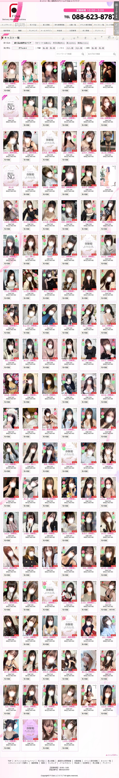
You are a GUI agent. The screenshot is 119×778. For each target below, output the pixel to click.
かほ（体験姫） (69, 83)
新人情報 (46, 25)
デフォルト (23, 48)
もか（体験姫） (89, 83)
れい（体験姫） (89, 326)
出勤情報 (72, 25)
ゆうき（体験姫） (30, 360)
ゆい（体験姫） (108, 222)
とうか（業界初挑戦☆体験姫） (34, 568)
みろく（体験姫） (69, 118)
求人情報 (85, 31)
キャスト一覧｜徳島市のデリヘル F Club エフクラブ (59, 12)
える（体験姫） (69, 603)
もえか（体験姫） (11, 533)
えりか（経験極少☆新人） (91, 603)
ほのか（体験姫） (50, 637)
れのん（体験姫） (69, 360)
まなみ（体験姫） (11, 395)
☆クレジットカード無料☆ (112, 25)
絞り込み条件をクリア (22, 43)
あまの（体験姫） (88, 533)
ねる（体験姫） (69, 291)
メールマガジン (46, 31)
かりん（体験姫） (88, 637)
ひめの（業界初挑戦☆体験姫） (15, 153)
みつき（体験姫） (108, 568)
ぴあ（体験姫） (30, 118)
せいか (11, 187)
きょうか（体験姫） (30, 326)
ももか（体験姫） (108, 291)
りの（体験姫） (69, 429)
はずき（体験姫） (88, 153)
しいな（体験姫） (50, 568)
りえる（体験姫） (50, 326)
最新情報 (6, 31)
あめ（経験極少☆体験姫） (71, 187)
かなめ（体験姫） (88, 706)
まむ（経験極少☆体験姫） (33, 83)
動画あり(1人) (83, 43)
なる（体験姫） (11, 706)
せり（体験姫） (11, 83)
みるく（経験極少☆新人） (52, 603)
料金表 (59, 31)
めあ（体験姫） (50, 464)
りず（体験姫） (50, 706)
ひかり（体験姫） (108, 360)
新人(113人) (71, 43)
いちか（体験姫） (69, 395)
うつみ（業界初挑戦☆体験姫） (34, 672)
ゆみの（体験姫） (69, 706)
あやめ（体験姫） (88, 499)
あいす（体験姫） (88, 429)
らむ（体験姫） (69, 326)
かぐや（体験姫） (50, 395)
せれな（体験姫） (30, 706)
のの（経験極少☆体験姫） (71, 222)
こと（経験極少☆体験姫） (71, 256)
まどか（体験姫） (69, 568)
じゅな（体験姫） (11, 222)
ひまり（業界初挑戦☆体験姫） (73, 637)
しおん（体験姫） (30, 603)
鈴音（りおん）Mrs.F (108, 83)
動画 (20, 31)
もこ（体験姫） (108, 464)
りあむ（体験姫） (88, 464)
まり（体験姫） (108, 637)
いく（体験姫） (11, 741)
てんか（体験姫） (11, 637)
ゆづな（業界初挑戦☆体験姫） (34, 153)
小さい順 (69, 48)
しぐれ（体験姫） (30, 291)
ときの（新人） (30, 464)
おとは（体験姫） (108, 395)
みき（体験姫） (69, 153)
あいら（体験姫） (88, 672)
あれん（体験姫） (88, 395)
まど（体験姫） (11, 464)
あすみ (108, 603)
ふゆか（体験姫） (69, 499)
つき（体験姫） (89, 118)
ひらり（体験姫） (50, 672)
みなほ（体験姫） (50, 187)
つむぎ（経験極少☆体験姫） (53, 83)
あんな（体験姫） (108, 256)
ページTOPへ (112, 755)
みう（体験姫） (50, 741)
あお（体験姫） (108, 326)
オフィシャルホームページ (20, 25)
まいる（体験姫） (50, 360)
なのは (49, 256)
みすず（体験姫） (88, 187)
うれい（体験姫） (108, 672)
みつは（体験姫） (30, 429)
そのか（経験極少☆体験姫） (14, 326)
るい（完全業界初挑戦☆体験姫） (74, 464)
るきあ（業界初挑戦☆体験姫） (54, 153)
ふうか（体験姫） (30, 637)
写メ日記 (33, 25)
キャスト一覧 (99, 25)
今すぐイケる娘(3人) (43, 43)
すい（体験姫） (50, 118)
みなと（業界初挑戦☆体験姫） (15, 568)
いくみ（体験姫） (50, 222)
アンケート (99, 31)
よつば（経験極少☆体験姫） (14, 256)
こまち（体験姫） (69, 741)
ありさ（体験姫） (88, 256)
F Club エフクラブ (57, 776)
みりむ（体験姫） (108, 533)
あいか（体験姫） (30, 499)
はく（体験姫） (89, 291)
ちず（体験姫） (89, 222)
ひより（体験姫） (30, 222)
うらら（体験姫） (11, 291)
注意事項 (72, 31)
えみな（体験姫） (30, 395)
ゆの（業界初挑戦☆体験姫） (53, 429)
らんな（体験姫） (108, 706)
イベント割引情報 (85, 25)
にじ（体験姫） (69, 672)
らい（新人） (30, 256)
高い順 (52, 48)
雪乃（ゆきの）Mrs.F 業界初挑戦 (36, 741)
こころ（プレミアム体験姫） (14, 429)
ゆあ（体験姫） (89, 568)
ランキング (33, 31)
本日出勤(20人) (58, 43)
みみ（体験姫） (50, 533)
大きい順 (78, 48)
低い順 (45, 48)
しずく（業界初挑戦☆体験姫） (15, 603)
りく (108, 187)
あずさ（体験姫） (69, 533)
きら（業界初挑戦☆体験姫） (33, 187)
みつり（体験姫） (11, 672)
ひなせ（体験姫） (50, 499)
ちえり (11, 118)
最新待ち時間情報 (59, 25)
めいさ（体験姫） (88, 360)
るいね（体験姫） (108, 153)
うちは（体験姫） (30, 533)
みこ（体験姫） (50, 291)
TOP (6, 25)
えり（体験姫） (11, 499)
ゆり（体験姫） (11, 360)
